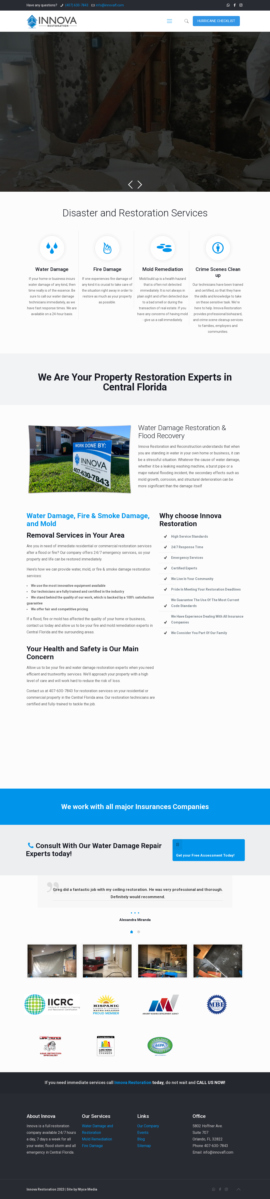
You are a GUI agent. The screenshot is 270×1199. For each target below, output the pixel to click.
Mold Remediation (97, 1139)
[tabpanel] (135, 899)
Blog (141, 1139)
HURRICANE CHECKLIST (216, 21)
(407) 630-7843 (76, 5)
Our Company (148, 1126)
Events (143, 1132)
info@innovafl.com (110, 5)
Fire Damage (92, 1145)
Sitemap (144, 1145)
